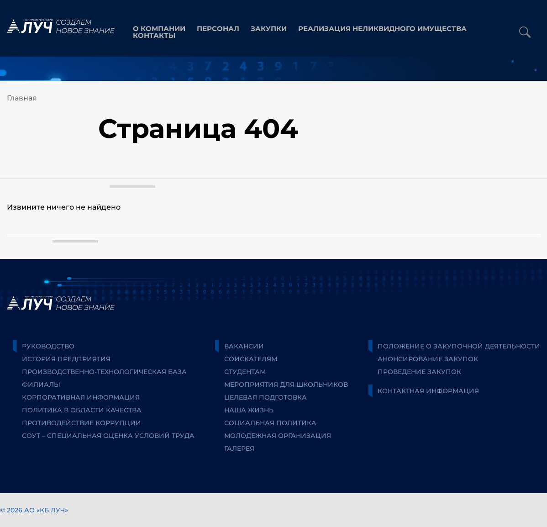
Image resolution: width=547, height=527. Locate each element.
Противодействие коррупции (81, 423)
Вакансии (244, 346)
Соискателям (250, 359)
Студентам (245, 372)
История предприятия (66, 359)
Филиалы (41, 384)
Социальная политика (270, 423)
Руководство (48, 346)
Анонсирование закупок (428, 359)
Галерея (239, 448)
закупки (269, 28)
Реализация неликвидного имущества (382, 28)
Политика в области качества (82, 410)
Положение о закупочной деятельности (459, 346)
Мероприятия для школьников (286, 384)
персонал (218, 28)
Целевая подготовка (265, 397)
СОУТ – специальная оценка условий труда (108, 436)
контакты (154, 35)
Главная (22, 98)
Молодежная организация (277, 436)
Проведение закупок (419, 372)
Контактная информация (428, 391)
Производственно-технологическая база (104, 372)
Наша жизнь (249, 410)
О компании (159, 28)
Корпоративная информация (81, 397)
